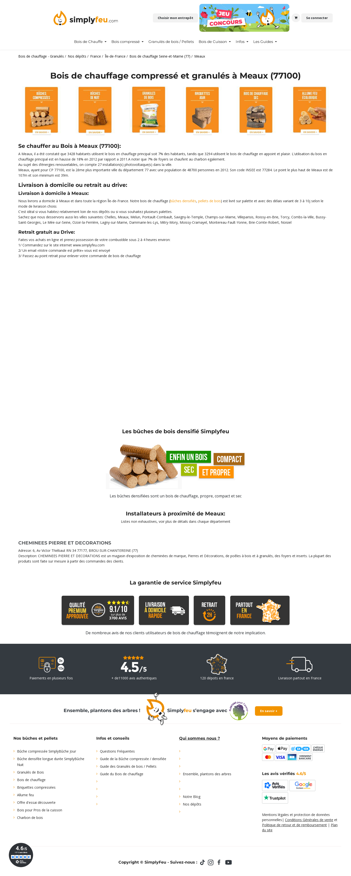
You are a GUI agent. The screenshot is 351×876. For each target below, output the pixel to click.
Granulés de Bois (30, 772)
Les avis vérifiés (284, 773)
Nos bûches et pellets (35, 738)
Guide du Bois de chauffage (121, 774)
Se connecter (317, 18)
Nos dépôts (192, 804)
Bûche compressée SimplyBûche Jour (46, 751)
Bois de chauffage (31, 779)
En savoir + (268, 711)
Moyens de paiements (284, 738)
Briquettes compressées (36, 787)
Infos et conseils (112, 738)
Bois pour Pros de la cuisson (39, 810)
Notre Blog (191, 796)
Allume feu (25, 795)
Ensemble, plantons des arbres (207, 774)
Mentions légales (275, 814)
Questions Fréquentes (117, 751)
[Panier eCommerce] (296, 17)
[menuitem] (90, 42)
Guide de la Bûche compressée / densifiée (133, 758)
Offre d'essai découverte (36, 802)
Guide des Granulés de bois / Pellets (128, 766)
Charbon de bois (30, 817)
